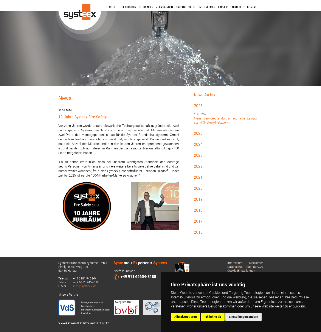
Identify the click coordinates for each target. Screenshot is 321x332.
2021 (198, 177)
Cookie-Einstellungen (241, 270)
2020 (198, 188)
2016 (198, 232)
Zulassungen (164, 7)
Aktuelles (238, 7)
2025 (198, 133)
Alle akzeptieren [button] (185, 316)
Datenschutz (235, 266)
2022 (198, 166)
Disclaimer (256, 263)
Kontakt (252, 7)
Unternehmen (206, 7)
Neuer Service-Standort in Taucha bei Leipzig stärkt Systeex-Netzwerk (225, 120)
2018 (198, 210)
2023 (198, 155)
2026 (198, 105)
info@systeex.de (85, 286)
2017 (198, 221)
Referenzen (146, 7)
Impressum (234, 263)
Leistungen (129, 7)
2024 (198, 144)
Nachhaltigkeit (185, 7)
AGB (260, 266)
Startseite (112, 7)
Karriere (223, 7)
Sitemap (251, 266)
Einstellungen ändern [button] (243, 316)
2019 (198, 199)
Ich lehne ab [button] (213, 316)
